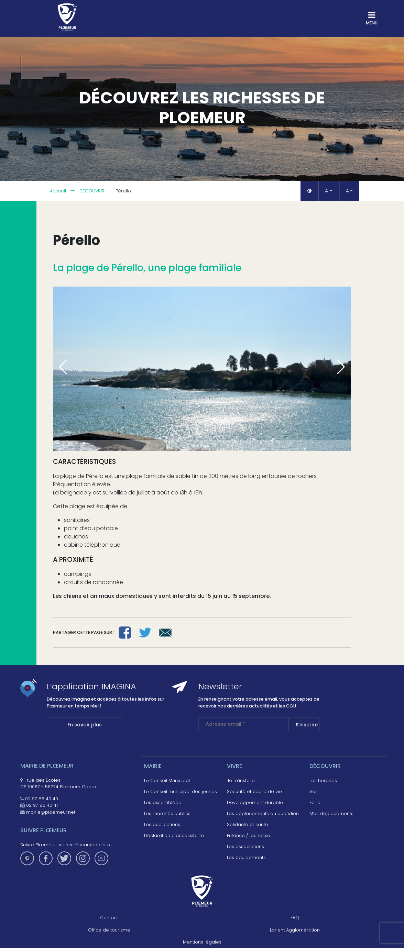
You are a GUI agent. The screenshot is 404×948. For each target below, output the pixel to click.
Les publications (162, 824)
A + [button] (328, 190)
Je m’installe (241, 780)
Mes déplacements (331, 813)
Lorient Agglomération (295, 930)
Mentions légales (202, 942)
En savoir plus (84, 724)
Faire (314, 802)
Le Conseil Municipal (167, 780)
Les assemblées (162, 802)
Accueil (58, 191)
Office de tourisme (109, 930)
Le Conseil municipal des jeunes (180, 791)
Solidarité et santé (247, 824)
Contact (109, 918)
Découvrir (92, 191)
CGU (291, 706)
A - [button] (349, 190)
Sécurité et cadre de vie (254, 791)
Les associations (245, 846)
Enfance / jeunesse (248, 835)
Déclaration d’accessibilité (174, 835)
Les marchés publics (167, 813)
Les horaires (323, 780)
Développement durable (255, 802)
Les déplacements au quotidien (263, 813)
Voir (313, 791)
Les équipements (246, 857)
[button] (309, 191)
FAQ (295, 918)
